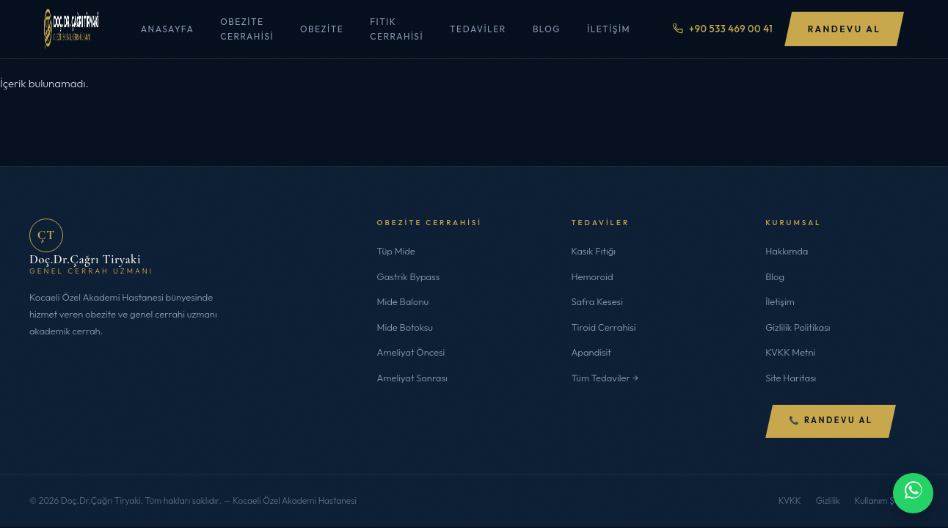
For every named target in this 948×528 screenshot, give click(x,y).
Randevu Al (844, 28)
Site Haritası (790, 378)
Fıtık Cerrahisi (396, 28)
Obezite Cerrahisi (247, 28)
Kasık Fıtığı (593, 251)
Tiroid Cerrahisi (603, 327)
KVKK (790, 500)
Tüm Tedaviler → (604, 378)
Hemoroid (592, 276)
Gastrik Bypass (408, 276)
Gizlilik (828, 500)
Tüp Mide (396, 251)
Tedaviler (477, 28)
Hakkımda (786, 251)
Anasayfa (166, 28)
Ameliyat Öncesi (411, 352)
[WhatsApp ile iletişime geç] (913, 493)
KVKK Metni (790, 352)
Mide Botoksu (405, 327)
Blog (546, 28)
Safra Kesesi (597, 301)
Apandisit (591, 352)
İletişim (608, 28)
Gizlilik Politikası (797, 327)
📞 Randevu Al (830, 421)
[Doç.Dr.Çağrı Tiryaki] (71, 29)
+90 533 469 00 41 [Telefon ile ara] (722, 28)
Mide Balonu (403, 301)
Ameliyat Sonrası (412, 378)
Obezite (321, 28)
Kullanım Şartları (887, 500)
